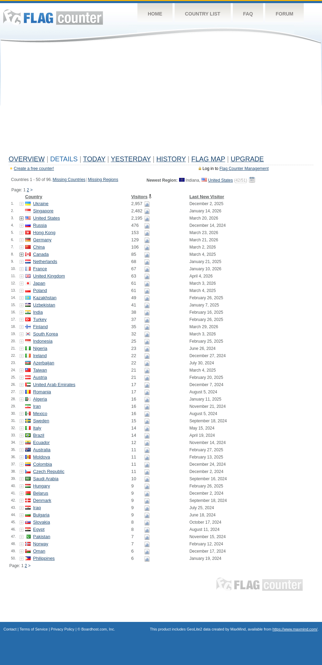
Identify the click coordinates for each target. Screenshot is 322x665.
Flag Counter (53, 17)
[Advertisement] (161, 100)
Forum (284, 14)
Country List (202, 14)
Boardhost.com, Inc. (98, 629)
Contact (10, 629)
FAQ (248, 14)
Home (155, 14)
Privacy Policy (62, 629)
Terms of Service (34, 629)
